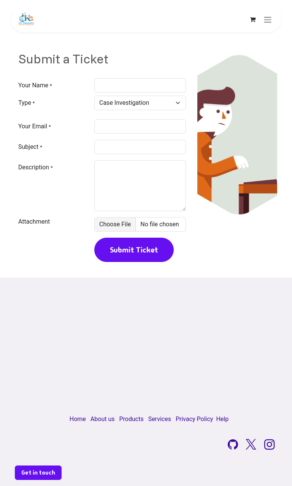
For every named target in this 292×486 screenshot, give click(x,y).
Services (159, 419)
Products (131, 419)
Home (78, 419)
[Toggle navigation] (267, 19)
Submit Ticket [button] (134, 250)
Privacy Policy (194, 419)
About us (102, 419)
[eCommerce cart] (252, 19)
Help (222, 419)
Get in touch (38, 473)
